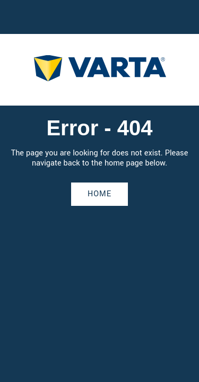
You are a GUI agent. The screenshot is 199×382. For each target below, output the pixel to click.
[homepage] (99, 69)
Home (99, 193)
